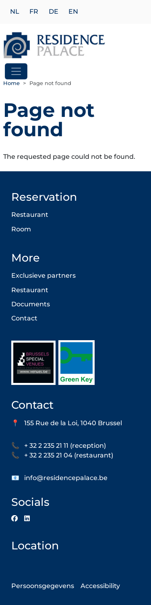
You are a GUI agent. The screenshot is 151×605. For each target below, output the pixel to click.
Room (21, 229)
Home (11, 83)
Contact (24, 318)
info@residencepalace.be (66, 478)
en (73, 12)
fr (33, 12)
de (53, 12)
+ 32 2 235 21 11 (46, 445)
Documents (30, 304)
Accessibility (100, 586)
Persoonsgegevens (42, 586)
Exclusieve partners (43, 275)
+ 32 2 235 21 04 (48, 455)
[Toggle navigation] (16, 71)
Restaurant (29, 214)
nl (14, 12)
